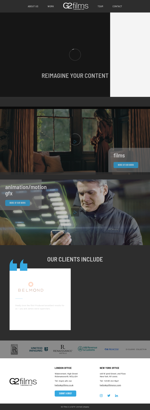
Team (100, 6)
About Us (33, 6)
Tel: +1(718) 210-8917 (109, 381)
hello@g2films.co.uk (64, 385)
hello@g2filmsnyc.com (110, 385)
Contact (117, 6)
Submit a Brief (65, 393)
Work (51, 6)
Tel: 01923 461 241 (63, 381)
